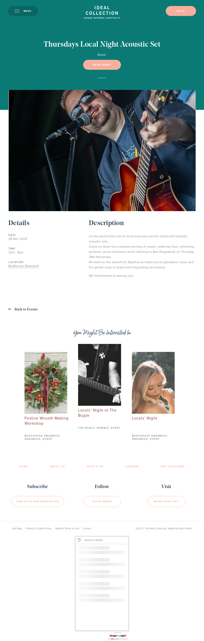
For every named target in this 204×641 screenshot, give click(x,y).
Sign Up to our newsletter (37, 501)
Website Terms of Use (67, 528)
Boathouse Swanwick (23, 266)
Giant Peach (185, 528)
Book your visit (166, 501)
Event (102, 55)
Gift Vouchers (173, 466)
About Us (57, 466)
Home (23, 466)
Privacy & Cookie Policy (39, 528)
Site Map (17, 528)
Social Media (102, 501)
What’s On (95, 466)
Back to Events (23, 309)
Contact (87, 528)
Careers (132, 466)
